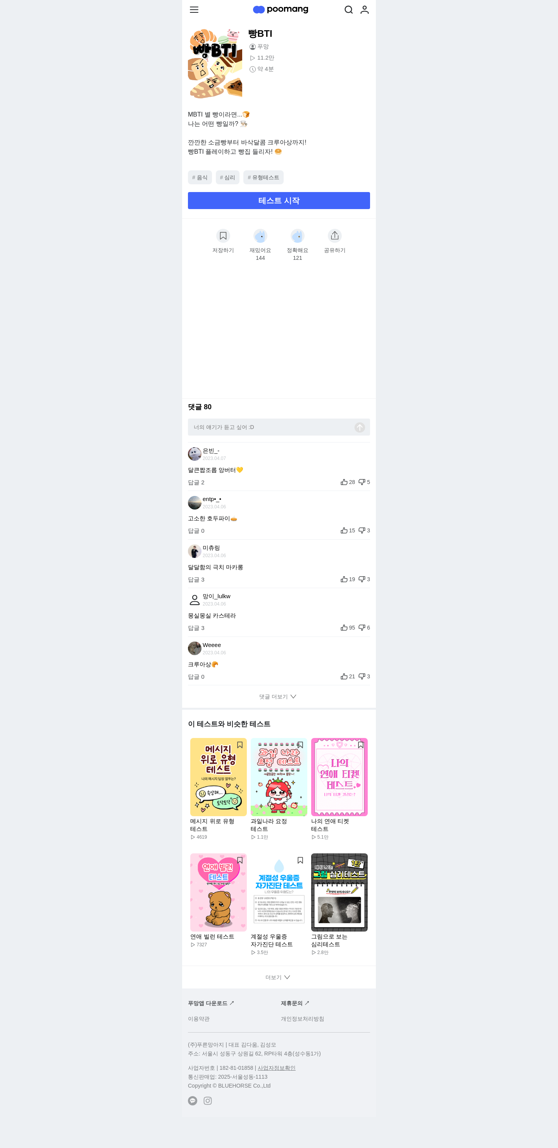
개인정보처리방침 (302, 1019)
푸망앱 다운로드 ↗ (211, 1003)
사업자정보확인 (277, 1068)
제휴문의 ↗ (295, 1003)
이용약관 (199, 1019)
